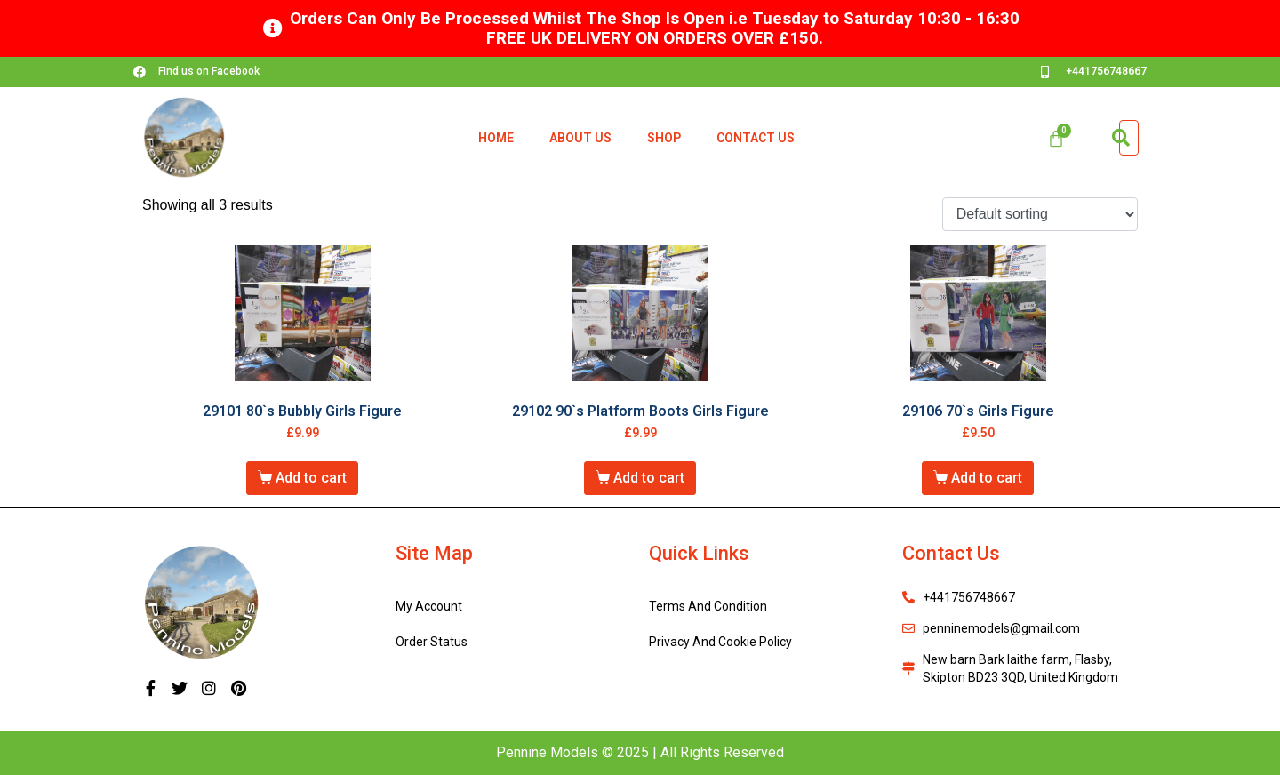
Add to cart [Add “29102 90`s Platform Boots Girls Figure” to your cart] (648, 477)
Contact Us (755, 138)
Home (496, 138)
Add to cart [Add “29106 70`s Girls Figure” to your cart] (986, 477)
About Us (580, 138)
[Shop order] (1040, 214)
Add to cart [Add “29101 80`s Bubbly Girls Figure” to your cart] (311, 477)
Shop (664, 138)
